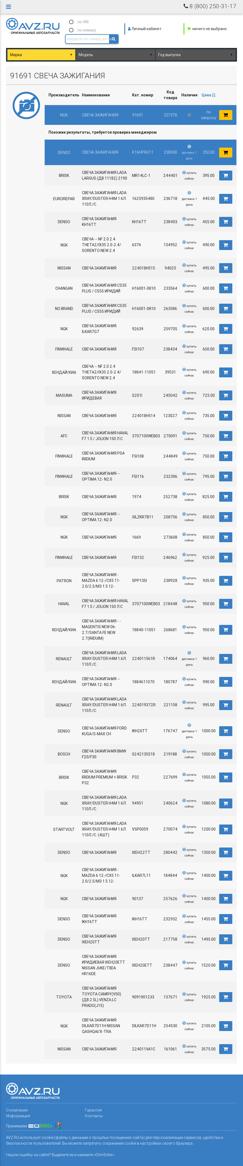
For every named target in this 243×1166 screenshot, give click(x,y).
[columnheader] (208, 95)
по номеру (87, 30)
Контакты (94, 1115)
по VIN (83, 21)
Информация (18, 1115)
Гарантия (93, 1110)
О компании (17, 1110)
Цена (208, 95)
